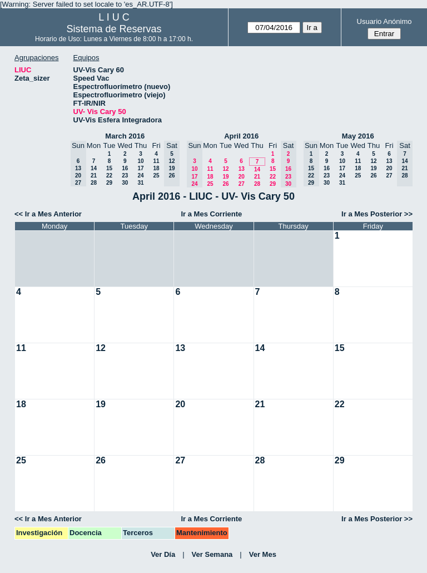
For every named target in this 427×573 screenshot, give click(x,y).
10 (140, 161)
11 (156, 161)
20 (242, 177)
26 (225, 184)
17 (140, 168)
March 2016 (125, 136)
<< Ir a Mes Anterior (48, 214)
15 (109, 168)
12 (225, 169)
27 (242, 184)
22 (109, 175)
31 (140, 183)
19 (225, 177)
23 (125, 175)
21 (94, 175)
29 (109, 183)
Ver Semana (212, 554)
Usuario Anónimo (384, 21)
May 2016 (358, 136)
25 (156, 175)
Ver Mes (262, 554)
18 (156, 168)
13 (242, 169)
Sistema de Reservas (114, 28)
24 (140, 175)
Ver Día (163, 554)
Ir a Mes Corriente (211, 214)
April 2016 (241, 136)
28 (94, 183)
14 (94, 168)
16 (125, 168)
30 (125, 183)
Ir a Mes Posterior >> (377, 214)
